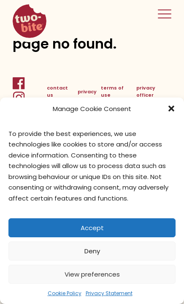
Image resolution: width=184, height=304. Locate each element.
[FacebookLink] (22, 87)
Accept (92, 227)
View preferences (92, 274)
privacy (87, 91)
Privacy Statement (109, 293)
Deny (92, 251)
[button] (171, 108)
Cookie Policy (64, 293)
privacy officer (145, 91)
